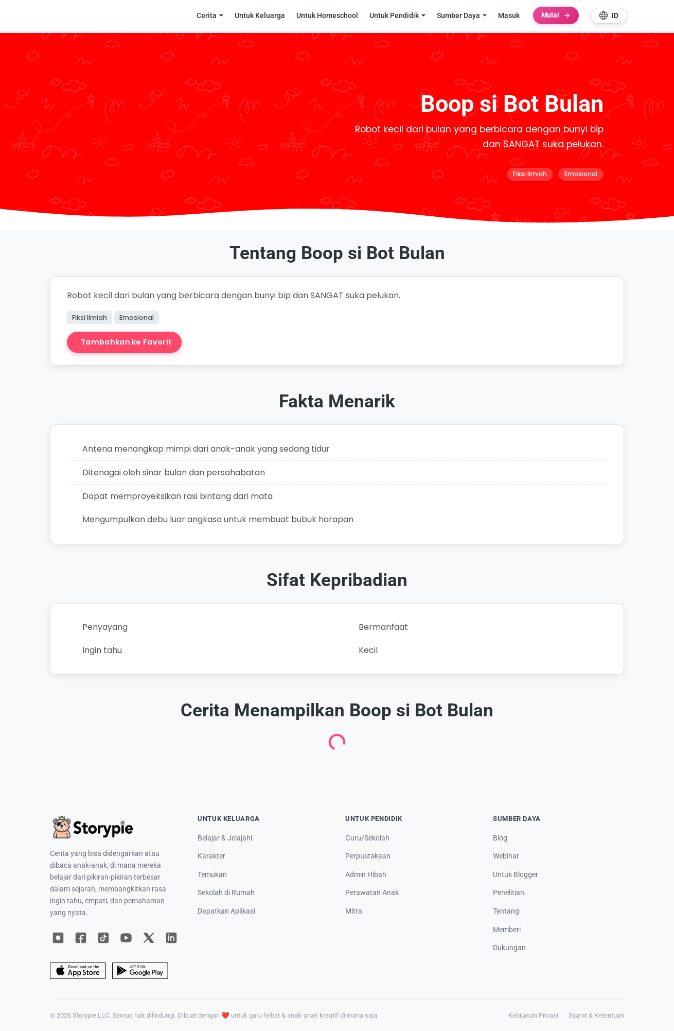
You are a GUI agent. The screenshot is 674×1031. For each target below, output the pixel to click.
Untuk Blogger (515, 874)
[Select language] (608, 16)
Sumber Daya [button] (458, 15)
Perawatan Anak (372, 892)
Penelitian (508, 892)
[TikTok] (103, 938)
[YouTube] (126, 938)
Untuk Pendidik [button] (394, 15)
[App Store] (78, 971)
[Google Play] (140, 971)
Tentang (506, 911)
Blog (500, 838)
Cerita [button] (207, 15)
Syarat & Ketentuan (596, 1015)
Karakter (211, 856)
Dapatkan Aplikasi (226, 911)
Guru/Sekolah (367, 838)
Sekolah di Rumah (226, 892)
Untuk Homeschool (327, 15)
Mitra (353, 911)
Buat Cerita (227, 342)
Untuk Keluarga (260, 15)
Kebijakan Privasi (533, 1015)
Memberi (507, 929)
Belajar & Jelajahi (225, 838)
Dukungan (509, 947)
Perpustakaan (368, 856)
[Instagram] (58, 938)
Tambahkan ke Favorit (126, 342)
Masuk (509, 15)
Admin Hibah (365, 874)
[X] (148, 938)
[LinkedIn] (171, 938)
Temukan (212, 874)
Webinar (506, 856)
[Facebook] (81, 938)
